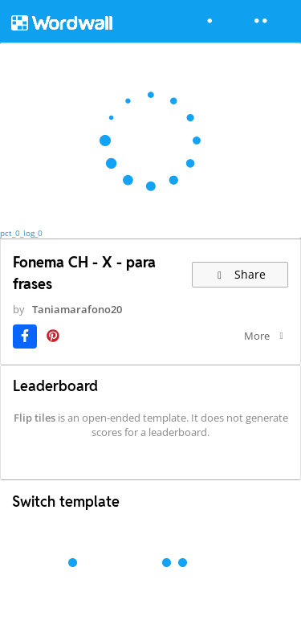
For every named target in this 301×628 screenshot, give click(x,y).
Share (240, 274)
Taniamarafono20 (77, 309)
